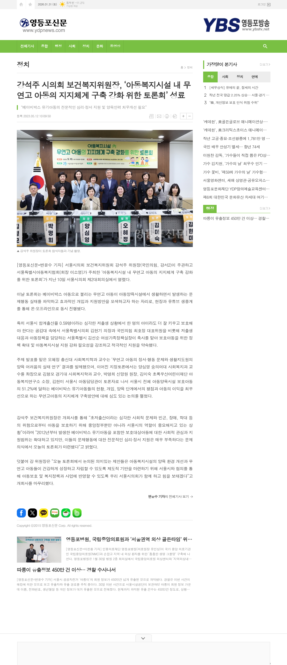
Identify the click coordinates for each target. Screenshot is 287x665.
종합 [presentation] (210, 76)
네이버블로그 (54, 512)
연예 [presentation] (254, 76)
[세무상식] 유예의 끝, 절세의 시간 (233, 88)
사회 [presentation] (225, 76)
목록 (151, 116)
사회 (72, 46)
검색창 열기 (265, 46)
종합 (44, 46)
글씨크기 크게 (183, 116)
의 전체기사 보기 (168, 496)
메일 (159, 116)
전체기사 (27, 46)
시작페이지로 (21, 4)
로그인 (261, 4)
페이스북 (21, 512)
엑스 (32, 512)
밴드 (77, 512)
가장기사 (222, 64)
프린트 (167, 116)
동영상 (115, 46)
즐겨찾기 (30, 4)
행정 (58, 46)
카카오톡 (43, 512)
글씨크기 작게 (189, 116)
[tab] (210, 77)
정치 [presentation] (240, 76)
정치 (85, 46)
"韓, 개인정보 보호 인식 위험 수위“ (234, 102)
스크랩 (174, 116)
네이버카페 (65, 512)
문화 (99, 46)
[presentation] (266, 77)
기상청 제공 (72, 6)
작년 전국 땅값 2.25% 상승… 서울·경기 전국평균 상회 (239, 95)
